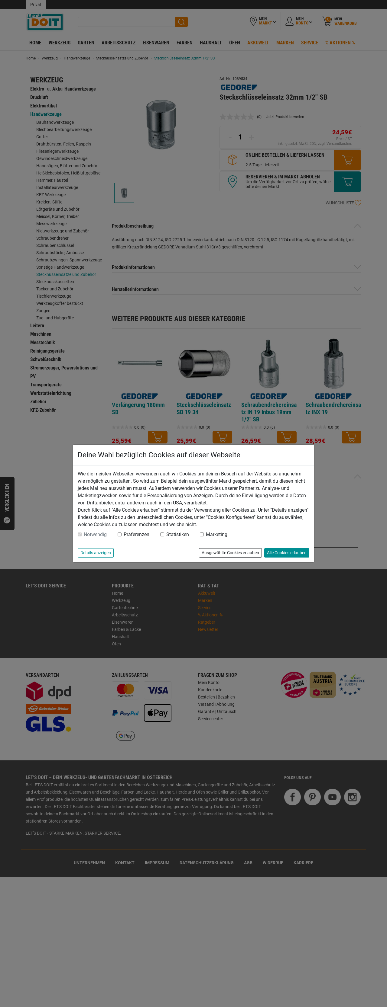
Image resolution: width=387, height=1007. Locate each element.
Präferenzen (136, 534)
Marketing (216, 534)
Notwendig (95, 534)
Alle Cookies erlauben (287, 552)
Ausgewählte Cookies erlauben (230, 552)
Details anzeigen (95, 552)
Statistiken (177, 534)
